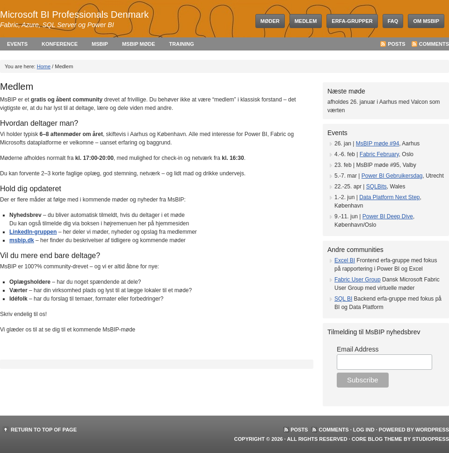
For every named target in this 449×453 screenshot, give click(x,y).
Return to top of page (44, 429)
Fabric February (379, 154)
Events (17, 44)
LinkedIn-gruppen (33, 232)
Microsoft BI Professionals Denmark (74, 14)
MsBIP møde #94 (377, 143)
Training (181, 44)
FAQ (393, 21)
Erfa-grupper (352, 21)
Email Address (357, 349)
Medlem (306, 21)
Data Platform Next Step (389, 197)
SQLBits (376, 186)
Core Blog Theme (377, 439)
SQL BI (343, 298)
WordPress (432, 429)
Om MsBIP (426, 21)
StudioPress (430, 439)
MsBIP (100, 44)
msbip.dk (21, 240)
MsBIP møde (138, 44)
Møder (270, 21)
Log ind (364, 429)
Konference (60, 44)
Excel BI (344, 260)
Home (44, 66)
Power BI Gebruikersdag (392, 176)
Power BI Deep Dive (387, 216)
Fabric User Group (357, 279)
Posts (396, 44)
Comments (434, 44)
